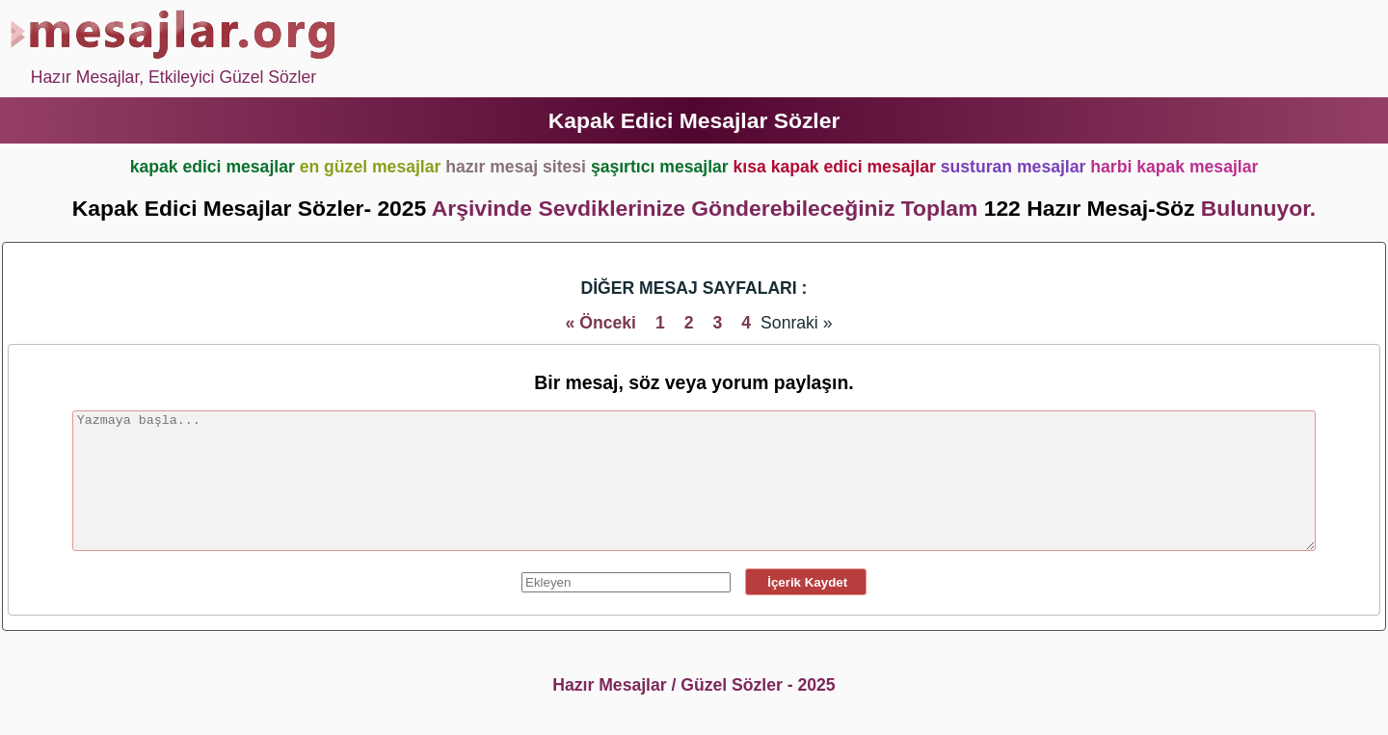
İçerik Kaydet (806, 582)
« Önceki (601, 322)
